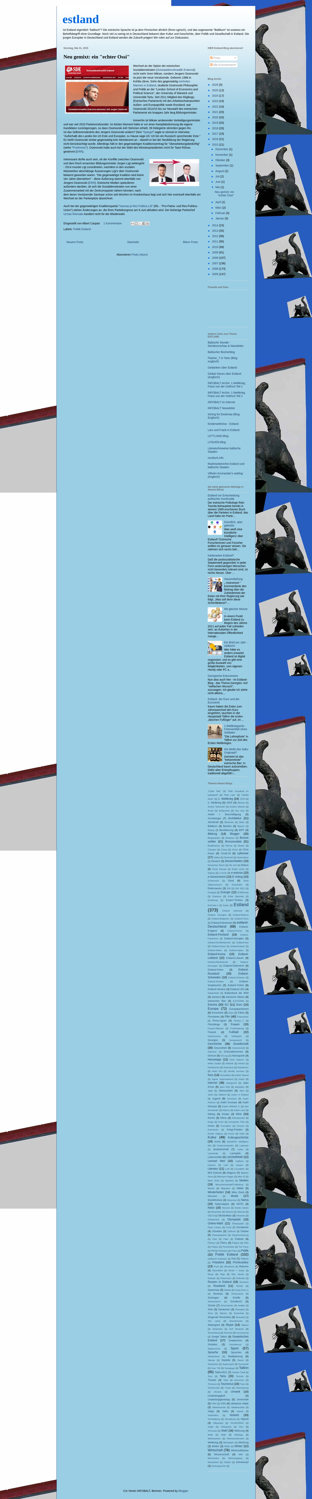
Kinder (225, 1114)
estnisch (216, 997)
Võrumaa (212, 1431)
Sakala (227, 1290)
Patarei (235, 1243)
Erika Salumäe (236, 896)
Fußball (234, 1032)
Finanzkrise (243, 1017)
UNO (214, 1403)
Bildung (212, 833)
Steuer (240, 1360)
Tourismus (227, 1383)
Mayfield (229, 1180)
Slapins (245, 1325)
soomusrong (242, 1333)
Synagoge (230, 1368)
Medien (244, 1180)
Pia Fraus (244, 1247)
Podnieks (222, 1251)
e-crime (223, 873)
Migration (225, 1188)
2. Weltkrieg (214, 802)
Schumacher (227, 1305)
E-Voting (237, 876)
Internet (212, 1082)
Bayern (240, 826)
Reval (211, 1274)
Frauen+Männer (216, 1028)
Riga (222, 1274)
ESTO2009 (238, 1001)
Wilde (227, 1446)
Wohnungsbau (235, 1458)
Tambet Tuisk (238, 1372)
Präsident (218, 1262)
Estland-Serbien (216, 981)
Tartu (223, 1376)
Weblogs (238, 1435)
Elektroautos (215, 888)
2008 (215, 257)
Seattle (241, 1305)
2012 (215, 236)
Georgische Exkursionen (223, 675)
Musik (234, 1195)
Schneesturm (214, 1301)
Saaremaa (213, 1290)
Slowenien (217, 1329)
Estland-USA (237, 989)
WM (241, 1454)
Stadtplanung (235, 1356)
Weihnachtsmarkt (235, 1438)
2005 (215, 274)
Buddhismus (214, 845)
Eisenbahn (237, 884)
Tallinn (244, 1368)
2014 (215, 225)
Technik (240, 1376)
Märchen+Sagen (225, 1176)
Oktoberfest (213, 1219)
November (222, 154)
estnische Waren (235, 997)
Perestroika (228, 1247)
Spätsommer (214, 1348)
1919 (242, 799)
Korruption (226, 1126)
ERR (79, 151)
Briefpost (230, 838)
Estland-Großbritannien (219, 942)
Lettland (239, 1161)
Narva (245, 1199)
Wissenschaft (221, 1454)
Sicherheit (239, 1313)
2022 (215, 106)
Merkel (211, 1188)
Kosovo (240, 1126)
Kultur (212, 1137)
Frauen (235, 1024)
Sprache (213, 1352)
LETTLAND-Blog (218, 436)
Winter (238, 1446)
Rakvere (244, 1266)
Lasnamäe (213, 1153)
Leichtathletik (234, 1157)
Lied (226, 1165)
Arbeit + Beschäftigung (224, 814)
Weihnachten (214, 1438)
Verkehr (234, 1415)
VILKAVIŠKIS (237, 1423)
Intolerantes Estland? (221, 555)
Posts (215, 57)
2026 (215, 84)
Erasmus (217, 896)
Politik (245, 1250)
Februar (220, 213)
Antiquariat (224, 810)
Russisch (244, 1282)
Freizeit (212, 1032)
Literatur (213, 1168)
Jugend (216, 1098)
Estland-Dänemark (221, 922)
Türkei (228, 1388)
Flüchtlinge (214, 1024)
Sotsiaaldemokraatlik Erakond (175, 69)
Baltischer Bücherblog (221, 352)
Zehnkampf (242, 1462)
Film (227, 1016)
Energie (225, 892)
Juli (217, 176)
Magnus (231, 1172)
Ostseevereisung (240, 1235)
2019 (215, 122)
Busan (241, 845)
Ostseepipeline (219, 1235)
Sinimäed (240, 1317)
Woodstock (213, 1462)
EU (226, 1004)
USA (223, 1403)
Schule (211, 1305)
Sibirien (223, 1313)
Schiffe (236, 1297)
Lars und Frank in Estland (224, 430)
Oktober (220, 160)
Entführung (243, 892)
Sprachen (236, 1352)
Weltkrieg (213, 1442)
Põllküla (245, 1259)
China (224, 849)
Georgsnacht (235, 1040)
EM (228, 888)
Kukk (242, 1133)
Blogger (235, 833)
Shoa (210, 1313)
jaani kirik (225, 1087)
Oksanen (240, 1215)
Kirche (211, 1118)
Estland (241, 904)
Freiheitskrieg (237, 1028)
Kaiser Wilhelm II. (231, 1106)
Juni (218, 181)
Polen (234, 1251)
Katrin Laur (239, 1110)
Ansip (210, 810)
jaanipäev (240, 1087)
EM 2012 (240, 888)
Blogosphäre (214, 838)
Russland (219, 1285)
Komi (221, 1122)
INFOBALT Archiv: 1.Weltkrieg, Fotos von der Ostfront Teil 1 (227, 384)
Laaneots (244, 1145)
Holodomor (243, 1067)
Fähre (241, 1012)
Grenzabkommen (233, 1051)
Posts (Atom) (140, 254)
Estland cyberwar (232, 911)
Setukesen (224, 1309)
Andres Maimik (237, 806)
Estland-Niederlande (218, 962)
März (218, 207)
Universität (243, 1399)
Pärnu (223, 1242)
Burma (229, 845)
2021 (215, 112)
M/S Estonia (215, 1172)
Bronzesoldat (233, 841)
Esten (226, 905)
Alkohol (241, 803)
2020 (215, 117)
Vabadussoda (219, 1407)
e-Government (216, 876)
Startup (211, 1360)
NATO (240, 1204)
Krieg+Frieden (235, 1129)
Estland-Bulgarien (220, 918)
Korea (211, 1125)
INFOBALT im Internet (221, 402)
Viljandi (245, 1419)
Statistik (225, 1360)
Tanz (210, 1376)
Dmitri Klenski (219, 869)
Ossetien (217, 1231)
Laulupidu (235, 1153)
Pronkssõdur (241, 1262)
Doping (211, 873)
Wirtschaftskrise (240, 1450)
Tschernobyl (214, 1388)
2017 (215, 133)
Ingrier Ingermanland (222, 1079)
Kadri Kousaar (229, 1102)
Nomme (226, 1208)
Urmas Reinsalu (73, 214)
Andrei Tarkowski (216, 806)
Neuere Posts (74, 242)
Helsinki (229, 1063)
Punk (216, 1266)
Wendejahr (228, 1442)
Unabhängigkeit (216, 1395)
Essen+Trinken (234, 900)
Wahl (224, 1430)
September (222, 165)
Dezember (222, 149)
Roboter (212, 1278)
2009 (215, 252)
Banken (227, 826)
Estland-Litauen (235, 958)
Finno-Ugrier (219, 1020)
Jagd (210, 1090)
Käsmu (226, 1110)
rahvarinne (229, 1266)
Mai (217, 187)
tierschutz (239, 1380)
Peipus (214, 1247)
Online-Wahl (215, 1223)
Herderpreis (213, 1067)
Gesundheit (220, 1048)
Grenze (212, 1055)
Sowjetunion (235, 1340)
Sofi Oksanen (236, 1329)
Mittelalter (212, 1196)
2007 (215, 263)
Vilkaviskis (218, 1423)
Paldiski (239, 1239)
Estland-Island (237, 946)
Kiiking (211, 1114)
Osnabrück (242, 1227)
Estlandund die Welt (237, 993)
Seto (210, 1309)
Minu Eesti (238, 1192)
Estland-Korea (216, 954)
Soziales (212, 1344)
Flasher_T (239, 1020)
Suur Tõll (215, 1368)
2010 (215, 247)
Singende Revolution (219, 1317)
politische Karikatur (217, 1259)
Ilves (211, 1075)
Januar (220, 218)
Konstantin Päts (237, 1122)
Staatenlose (213, 1356)
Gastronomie (214, 1036)
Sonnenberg (214, 1333)
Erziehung (213, 900)
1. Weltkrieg (225, 798)
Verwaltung (230, 1419)
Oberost (241, 1212)
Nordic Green (242, 1208)
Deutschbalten (234, 861)
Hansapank (238, 1055)
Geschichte (215, 1043)
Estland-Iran (243, 942)
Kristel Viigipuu (215, 1133)
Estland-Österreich (233, 965)
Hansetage (214, 1059)
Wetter (215, 1446)
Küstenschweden (225, 1145)
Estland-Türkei (236, 985)
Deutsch (215, 861)
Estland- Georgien (217, 915)
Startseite (133, 242)
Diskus (245, 865)
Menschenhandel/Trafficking (229, 1184)
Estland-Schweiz (236, 977)
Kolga (211, 1122)
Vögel (211, 1427)
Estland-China (242, 918)
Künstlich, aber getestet (233, 523)
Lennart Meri (216, 1160)
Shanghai (240, 1309)
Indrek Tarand (242, 1075)
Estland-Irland (218, 946)
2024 (215, 95)
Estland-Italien (215, 950)
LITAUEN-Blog (217, 442)
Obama (229, 1212)
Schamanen (237, 1294)
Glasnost (212, 1052)
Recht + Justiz (236, 1270)
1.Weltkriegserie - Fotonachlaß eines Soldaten (235, 729)
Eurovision (217, 1012)
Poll (233, 1258)
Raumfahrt (217, 1270)
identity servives (236, 1071)
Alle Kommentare (222, 64)
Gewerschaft (238, 1048)
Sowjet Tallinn (219, 1336)
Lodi (227, 1169)
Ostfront (232, 1231)
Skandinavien (236, 1321)
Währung (239, 1430)
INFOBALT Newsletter (221, 408)
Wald (210, 1435)
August (220, 171)
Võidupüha (226, 1427)
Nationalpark (222, 1204)
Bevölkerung (226, 830)
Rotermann (225, 1278)
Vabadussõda (238, 1407)
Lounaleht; (239, 1169)
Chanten (212, 849)
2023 (215, 101)
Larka (240, 1149)
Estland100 (213, 993)
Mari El (241, 1176)
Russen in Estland (220, 1281)
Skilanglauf (214, 1325)
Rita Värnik (238, 1274)
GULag (224, 1055)
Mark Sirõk (213, 1180)
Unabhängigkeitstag (219, 1399)
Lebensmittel (215, 1157)
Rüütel (239, 1286)
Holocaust (228, 1067)
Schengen (213, 1297)
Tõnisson (212, 1384)
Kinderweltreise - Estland (223, 423)
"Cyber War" (214, 791)
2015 (215, 144)
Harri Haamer (237, 1059)
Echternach (213, 880)
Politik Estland (82, 229)
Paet (214, 1239)
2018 (215, 128)
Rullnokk (240, 1278)
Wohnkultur (213, 1458)
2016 (215, 139)
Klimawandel (238, 1118)
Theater (212, 1380)
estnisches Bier (217, 1001)
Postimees (79, 147)
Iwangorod (231, 1083)
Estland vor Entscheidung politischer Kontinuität (223, 497)
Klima (223, 1118)
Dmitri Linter (238, 869)
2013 (215, 230)
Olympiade (234, 1219)
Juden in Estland (240, 1094)
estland (80, 19)
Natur (211, 1207)
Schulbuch (236, 1301)
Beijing (211, 830)
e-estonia (237, 872)
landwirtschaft (221, 1149)
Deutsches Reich (216, 865)
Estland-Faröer (234, 931)
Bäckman (229, 822)
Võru (241, 1427)
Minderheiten (216, 1192)
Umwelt (235, 1391)
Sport (235, 1348)
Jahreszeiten (226, 1090)
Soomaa (228, 1333)
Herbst (241, 1063)
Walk (223, 1435)
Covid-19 (226, 853)
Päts (246, 1243)
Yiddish (227, 1462)
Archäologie (214, 818)
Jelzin (211, 1094)
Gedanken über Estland (222, 367)
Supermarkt (228, 1364)
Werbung (243, 1442)
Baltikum (212, 826)
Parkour (211, 1243)
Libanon (212, 1165)
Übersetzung (242, 1388)
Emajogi (212, 892)
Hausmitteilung (233, 579)
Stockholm (213, 1364)
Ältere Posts (190, 242)
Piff (212, 1251)
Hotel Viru (217, 1071)
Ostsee (245, 1231)
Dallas (217, 857)
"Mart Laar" (230, 795)
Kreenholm (213, 1129)
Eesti (231, 880)
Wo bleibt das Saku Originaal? (236, 751)
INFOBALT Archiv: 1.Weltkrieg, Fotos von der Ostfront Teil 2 (227, 394)
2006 (215, 268)
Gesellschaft (241, 1043)
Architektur (235, 818)
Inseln (242, 1079)
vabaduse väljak (239, 1403)
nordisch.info (215, 457)
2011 (215, 241)
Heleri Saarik (214, 1063)
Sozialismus (235, 1344)
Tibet (225, 1380)
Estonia (212, 1004)
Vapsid (240, 1411)
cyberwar (243, 853)
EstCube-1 (213, 905)
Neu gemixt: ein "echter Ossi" (96, 57)
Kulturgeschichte (238, 1137)
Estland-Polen (215, 969)
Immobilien (225, 1075)
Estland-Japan (236, 950)
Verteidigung (214, 1419)
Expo (231, 1013)
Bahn (241, 822)
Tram (242, 1384)
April (218, 202)
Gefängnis (236, 1036)
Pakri (226, 1239)
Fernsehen (214, 1016)
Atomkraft (213, 822)
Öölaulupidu (238, 1223)
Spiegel (148, 132)
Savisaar (218, 1293)
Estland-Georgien (234, 938)
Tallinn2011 (221, 1372)
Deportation (243, 857)
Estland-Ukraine (217, 989)
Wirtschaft (215, 1450)
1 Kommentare (112, 223)
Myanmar (232, 1200)
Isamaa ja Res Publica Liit (136, 206)
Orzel (228, 1227)
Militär (240, 1188)
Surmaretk (243, 1364)
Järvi (241, 1090)
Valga (211, 1411)
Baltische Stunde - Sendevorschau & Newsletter (226, 344)
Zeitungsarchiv (219, 1466)
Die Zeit (233, 865)
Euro (239, 1004)
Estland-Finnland (218, 934)
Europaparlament (239, 1009)
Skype (229, 1324)
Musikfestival (215, 1200)
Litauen (239, 1165)
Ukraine (217, 1392)
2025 (215, 90)
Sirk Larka (214, 1321)
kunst (217, 1141)
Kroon (231, 1133)
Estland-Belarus (241, 915)
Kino (239, 1114)
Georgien (213, 1040)
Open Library (214, 1227)
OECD (211, 1215)
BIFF (241, 830)
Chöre (235, 849)
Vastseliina (213, 1415)
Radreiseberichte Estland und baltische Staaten (226, 465)
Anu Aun (239, 810)
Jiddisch (222, 1094)
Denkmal (228, 857)
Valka (225, 1411)
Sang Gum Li (242, 1290)
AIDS (229, 802)
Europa (213, 1009)
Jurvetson (232, 1098)
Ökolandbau (225, 1215)
